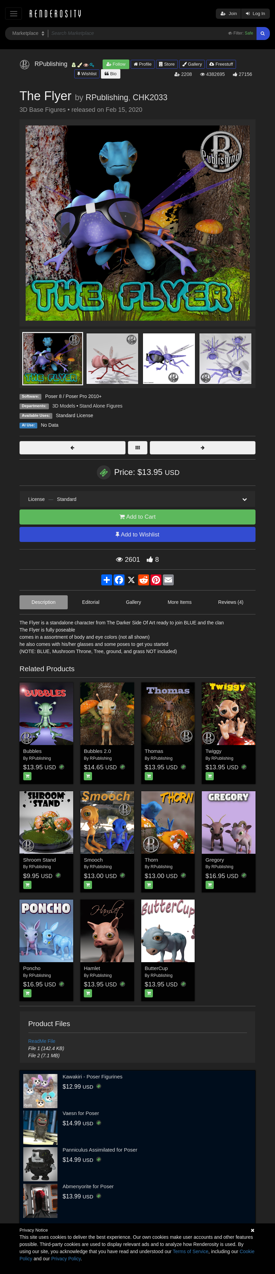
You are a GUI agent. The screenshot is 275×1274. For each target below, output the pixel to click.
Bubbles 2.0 (97, 751)
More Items (180, 602)
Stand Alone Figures (100, 406)
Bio (110, 73)
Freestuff (221, 64)
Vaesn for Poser (81, 1113)
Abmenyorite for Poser (88, 1186)
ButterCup (156, 968)
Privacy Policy (66, 1258)
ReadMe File (41, 1041)
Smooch (93, 860)
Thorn (151, 860)
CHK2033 (150, 97)
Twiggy (214, 751)
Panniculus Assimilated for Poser (100, 1150)
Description (43, 602)
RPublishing (107, 97)
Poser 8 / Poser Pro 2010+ (73, 396)
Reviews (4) (231, 602)
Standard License (74, 415)
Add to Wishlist (137, 534)
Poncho (32, 968)
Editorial (91, 602)
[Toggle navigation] (13, 13)
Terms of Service (190, 1251)
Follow (116, 64)
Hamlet (92, 968)
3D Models (63, 406)
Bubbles (32, 751)
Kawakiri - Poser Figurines (92, 1076)
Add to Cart (137, 517)
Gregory (215, 860)
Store (167, 64)
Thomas (154, 751)
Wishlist (86, 73)
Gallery (192, 64)
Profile (143, 64)
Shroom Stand (39, 860)
